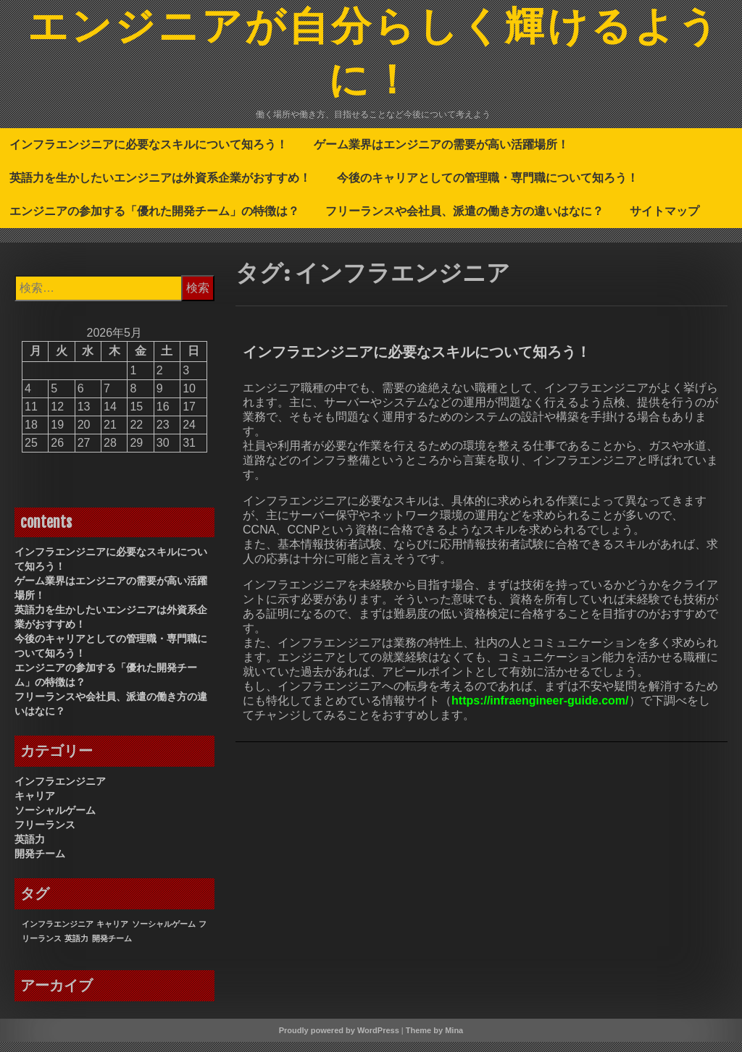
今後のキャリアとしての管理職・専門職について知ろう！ (487, 187)
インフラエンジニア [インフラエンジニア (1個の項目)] (57, 934)
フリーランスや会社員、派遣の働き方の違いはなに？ (464, 221)
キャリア (34, 806)
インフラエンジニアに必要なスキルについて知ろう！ (148, 154)
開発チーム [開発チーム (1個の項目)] (112, 948)
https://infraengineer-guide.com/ (539, 710)
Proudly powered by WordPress (339, 1040)
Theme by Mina (434, 1040)
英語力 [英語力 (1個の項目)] (76, 948)
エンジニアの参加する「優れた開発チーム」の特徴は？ (154, 221)
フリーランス (44, 835)
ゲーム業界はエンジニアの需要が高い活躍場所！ (441, 154)
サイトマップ (664, 221)
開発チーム (39, 864)
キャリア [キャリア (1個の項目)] (112, 934)
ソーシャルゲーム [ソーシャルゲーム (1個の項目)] (164, 934)
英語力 (29, 849)
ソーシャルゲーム (55, 820)
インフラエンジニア (60, 791)
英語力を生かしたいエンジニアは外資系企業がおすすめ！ (160, 187)
